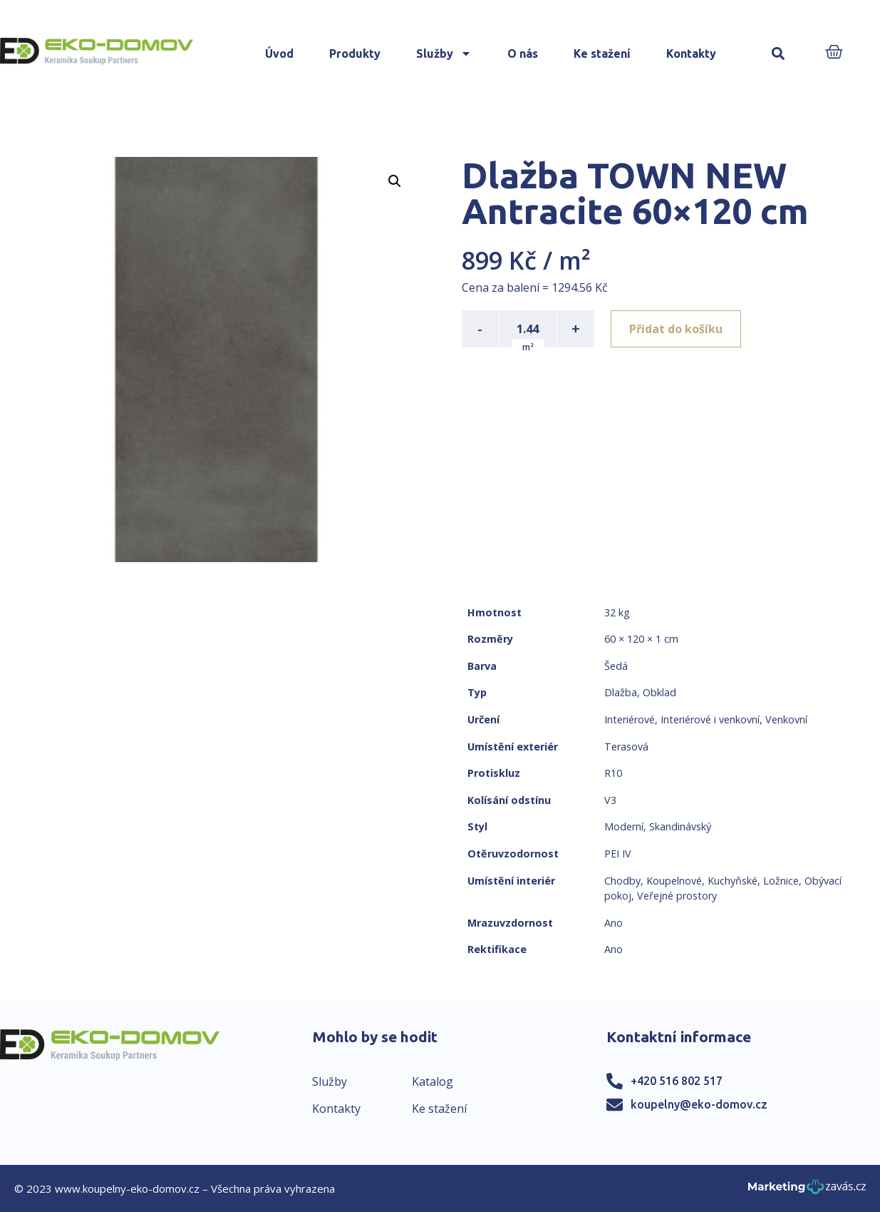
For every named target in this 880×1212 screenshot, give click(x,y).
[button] (778, 54)
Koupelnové (674, 880)
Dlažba (620, 692)
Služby (444, 53)
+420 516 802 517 (677, 1080)
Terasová (626, 746)
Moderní (623, 826)
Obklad (659, 692)
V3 (610, 800)
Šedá (616, 666)
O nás (522, 53)
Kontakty (691, 53)
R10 (613, 773)
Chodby (622, 880)
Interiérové (629, 719)
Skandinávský (680, 826)
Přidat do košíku (676, 329)
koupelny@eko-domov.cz (699, 1104)
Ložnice (781, 880)
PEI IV (617, 853)
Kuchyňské (732, 880)
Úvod (279, 53)
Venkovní (786, 719)
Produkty (355, 53)
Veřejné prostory (677, 895)
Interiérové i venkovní (710, 719)
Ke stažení (602, 53)
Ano (613, 923)
